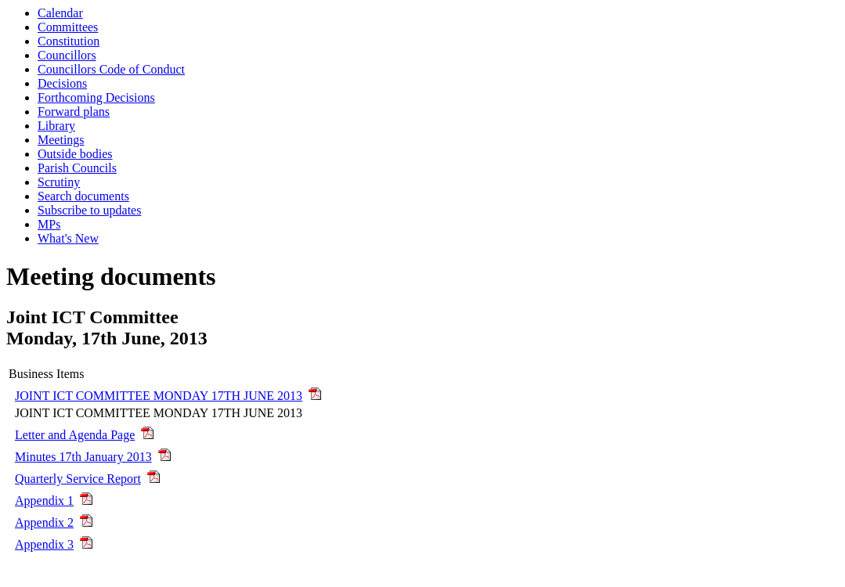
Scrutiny (59, 182)
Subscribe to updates (89, 210)
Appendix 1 (44, 500)
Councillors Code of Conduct (111, 69)
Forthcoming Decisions (96, 97)
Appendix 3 (44, 544)
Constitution (68, 41)
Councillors (67, 55)
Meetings (61, 139)
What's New (68, 238)
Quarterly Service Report (78, 478)
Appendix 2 (44, 522)
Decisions (62, 83)
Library (56, 125)
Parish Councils (77, 168)
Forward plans (74, 111)
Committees (68, 27)
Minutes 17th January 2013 (83, 456)
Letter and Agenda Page (75, 434)
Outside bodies (75, 153)
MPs (49, 224)
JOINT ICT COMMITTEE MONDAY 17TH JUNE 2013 (158, 395)
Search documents (83, 196)
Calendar (60, 13)
